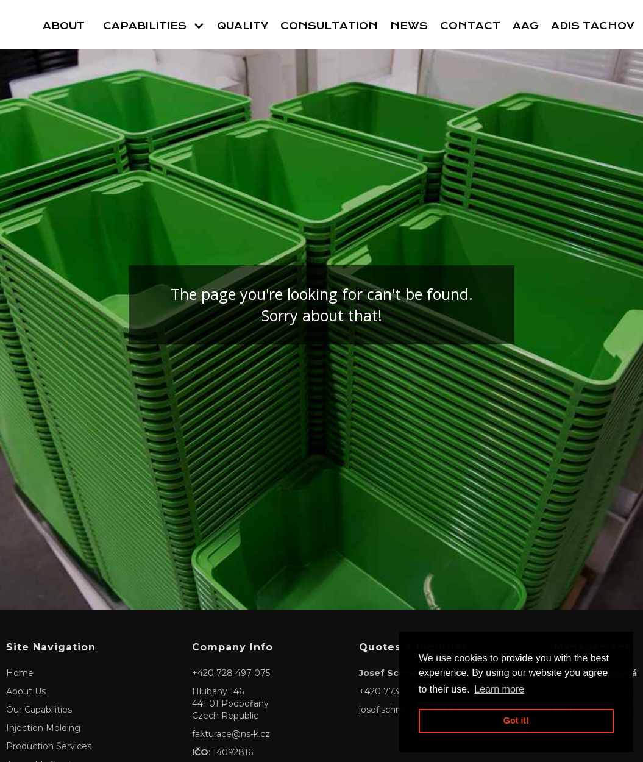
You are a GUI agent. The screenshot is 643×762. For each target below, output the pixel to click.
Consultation (329, 26)
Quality (242, 26)
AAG (526, 26)
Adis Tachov (592, 26)
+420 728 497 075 (231, 673)
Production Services (48, 746)
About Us (26, 691)
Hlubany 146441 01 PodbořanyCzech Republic (230, 703)
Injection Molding (43, 727)
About (64, 26)
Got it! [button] (516, 720)
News (409, 26)
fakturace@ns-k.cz (231, 733)
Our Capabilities (39, 709)
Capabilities (145, 26)
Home (20, 673)
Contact (470, 26)
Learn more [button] (499, 689)
